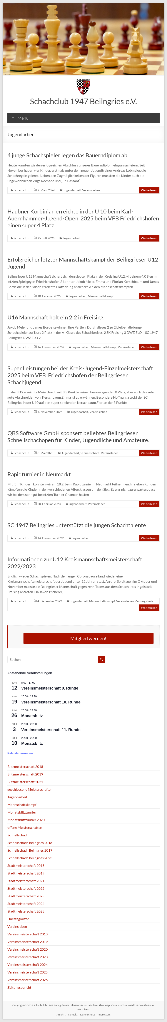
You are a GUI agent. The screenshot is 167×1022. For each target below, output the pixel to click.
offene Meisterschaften (24, 827)
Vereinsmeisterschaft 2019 (27, 942)
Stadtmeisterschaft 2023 (25, 896)
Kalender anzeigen (20, 753)
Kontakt (72, 1014)
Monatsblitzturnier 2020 (26, 820)
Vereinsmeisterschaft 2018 (27, 934)
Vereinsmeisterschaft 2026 (27, 980)
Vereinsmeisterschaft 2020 (27, 949)
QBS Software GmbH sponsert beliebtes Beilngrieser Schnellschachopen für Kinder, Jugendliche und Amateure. (78, 436)
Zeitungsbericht (146, 601)
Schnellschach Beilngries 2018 (29, 843)
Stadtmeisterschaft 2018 (25, 865)
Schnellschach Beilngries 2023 (29, 858)
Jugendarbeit (72, 190)
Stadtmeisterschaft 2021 (25, 881)
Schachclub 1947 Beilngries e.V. (83, 101)
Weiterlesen (149, 190)
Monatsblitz (32, 716)
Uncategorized (18, 919)
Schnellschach (90, 453)
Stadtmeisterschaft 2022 (25, 888)
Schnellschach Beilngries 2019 (29, 850)
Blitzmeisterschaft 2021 (25, 782)
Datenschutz (87, 1014)
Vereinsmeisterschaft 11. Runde (50, 730)
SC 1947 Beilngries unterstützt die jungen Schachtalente (76, 525)
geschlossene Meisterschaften (29, 789)
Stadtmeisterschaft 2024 (25, 903)
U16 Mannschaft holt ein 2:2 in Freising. (56, 317)
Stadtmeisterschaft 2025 (25, 911)
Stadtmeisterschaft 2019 (25, 873)
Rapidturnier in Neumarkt (39, 474)
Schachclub (21, 190)
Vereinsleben (91, 190)
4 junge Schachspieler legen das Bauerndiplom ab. (68, 155)
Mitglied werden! (88, 638)
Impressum (104, 1014)
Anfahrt (61, 1014)
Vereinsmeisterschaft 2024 (27, 964)
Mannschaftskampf (101, 296)
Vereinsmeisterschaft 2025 (27, 972)
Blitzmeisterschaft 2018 (25, 766)
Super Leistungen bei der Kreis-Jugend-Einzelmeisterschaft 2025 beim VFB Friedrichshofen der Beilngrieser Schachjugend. (80, 375)
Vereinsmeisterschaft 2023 (27, 957)
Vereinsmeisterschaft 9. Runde (49, 688)
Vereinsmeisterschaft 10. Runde (50, 702)
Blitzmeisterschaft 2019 (25, 774)
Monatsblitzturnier (21, 812)
